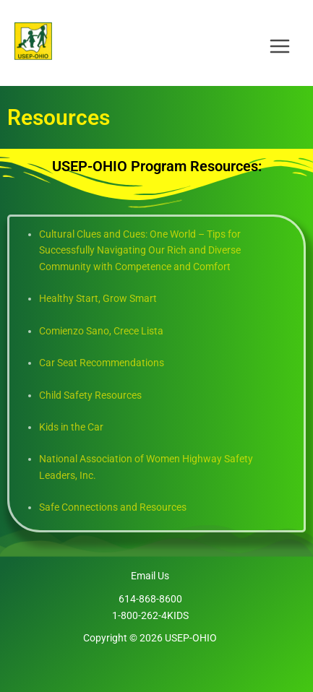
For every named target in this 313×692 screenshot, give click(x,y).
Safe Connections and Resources (112, 507)
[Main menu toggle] (280, 41)
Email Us (150, 575)
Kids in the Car (71, 427)
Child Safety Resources (90, 395)
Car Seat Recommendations (101, 362)
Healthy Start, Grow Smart (98, 298)
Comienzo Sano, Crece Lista (101, 331)
